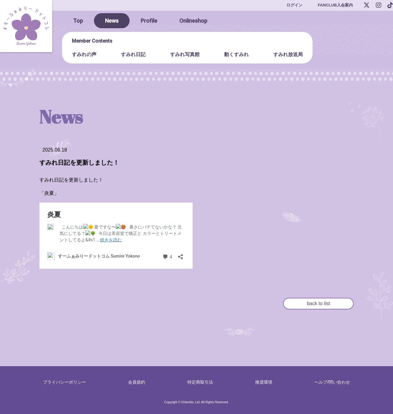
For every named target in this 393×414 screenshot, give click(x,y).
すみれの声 (84, 54)
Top (78, 20)
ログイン (294, 5)
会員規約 (136, 382)
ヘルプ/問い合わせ (332, 382)
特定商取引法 (200, 382)
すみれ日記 (133, 54)
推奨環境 (263, 382)
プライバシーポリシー (64, 382)
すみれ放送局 (288, 54)
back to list (318, 303)
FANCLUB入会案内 (335, 5)
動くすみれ (236, 54)
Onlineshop (193, 20)
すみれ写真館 (185, 54)
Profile (149, 20)
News (112, 20)
